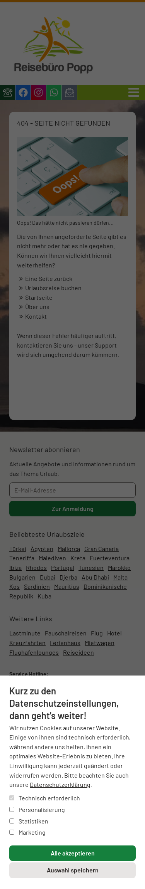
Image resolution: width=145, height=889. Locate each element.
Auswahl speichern (73, 870)
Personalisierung (37, 809)
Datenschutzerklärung (60, 784)
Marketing (27, 832)
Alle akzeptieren (73, 853)
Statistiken (28, 821)
